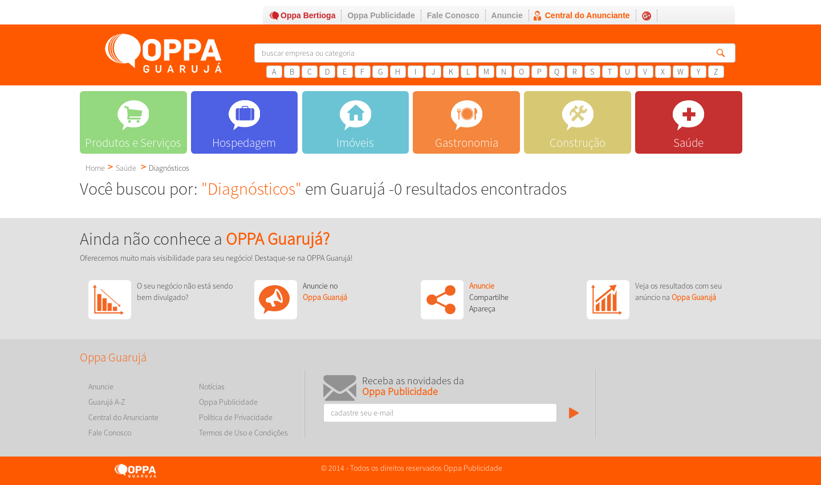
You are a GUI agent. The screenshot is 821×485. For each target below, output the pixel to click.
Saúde (126, 168)
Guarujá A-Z (106, 402)
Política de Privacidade (236, 417)
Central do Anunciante (587, 15)
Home (95, 168)
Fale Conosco (453, 15)
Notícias (212, 386)
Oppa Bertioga (308, 15)
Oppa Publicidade (380, 15)
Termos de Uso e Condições (243, 433)
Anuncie (507, 15)
